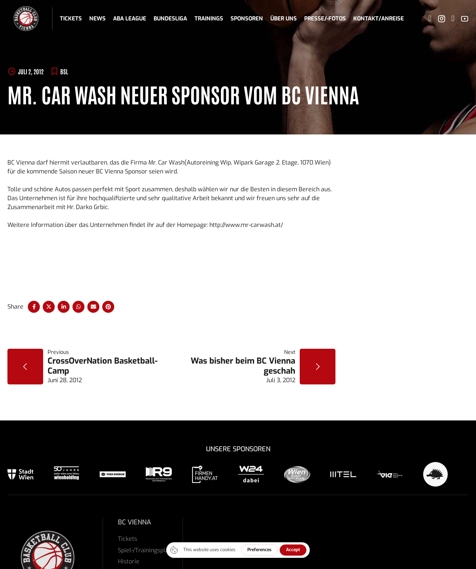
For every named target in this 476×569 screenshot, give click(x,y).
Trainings (208, 18)
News (97, 18)
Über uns (283, 18)
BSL (64, 71)
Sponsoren (247, 18)
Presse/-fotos (325, 18)
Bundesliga (170, 18)
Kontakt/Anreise (378, 18)
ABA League (129, 18)
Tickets (71, 18)
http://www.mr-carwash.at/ (246, 225)
